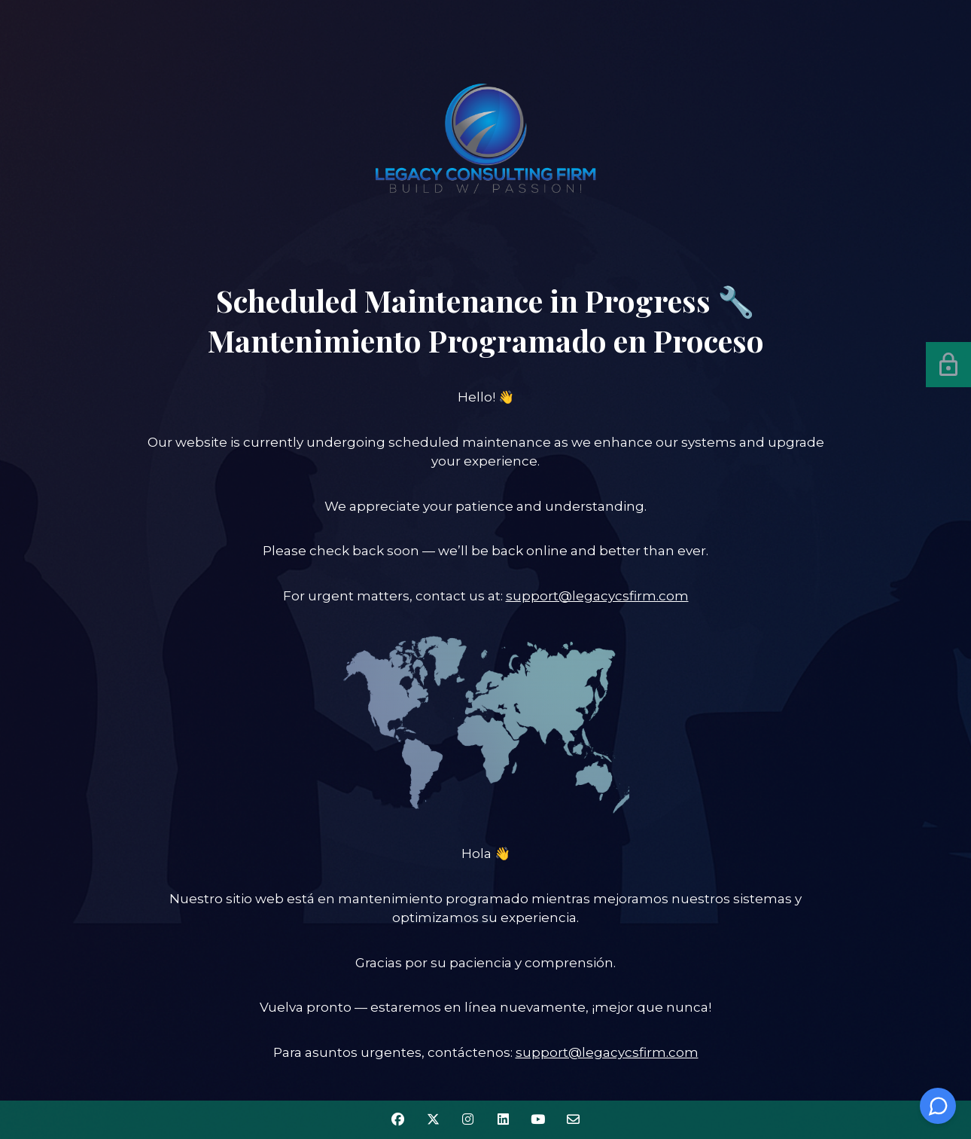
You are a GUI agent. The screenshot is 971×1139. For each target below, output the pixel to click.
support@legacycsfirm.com (597, 595)
